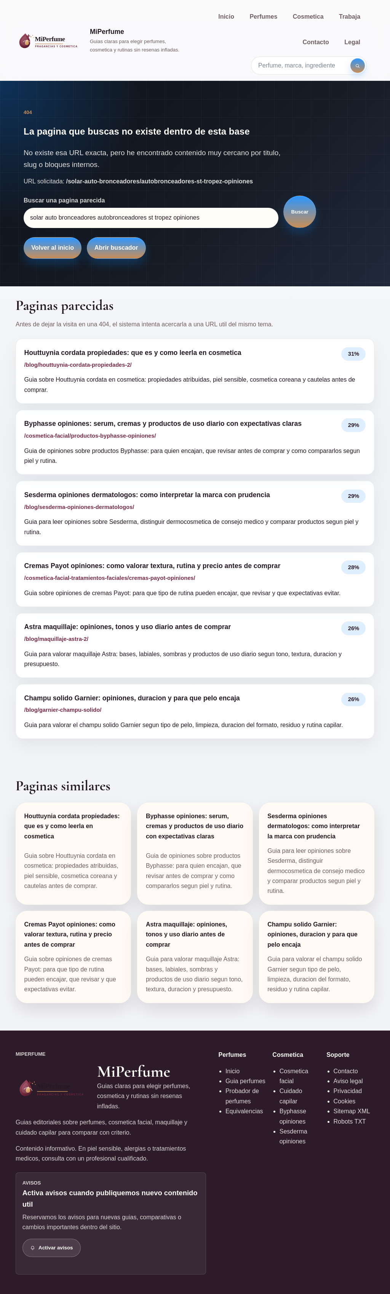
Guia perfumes (245, 1081)
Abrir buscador (116, 247)
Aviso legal (348, 1081)
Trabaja (349, 16)
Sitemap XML (352, 1111)
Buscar (299, 212)
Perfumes (263, 16)
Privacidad (348, 1091)
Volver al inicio (52, 247)
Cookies (345, 1101)
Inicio (226, 16)
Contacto (316, 42)
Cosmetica (308, 16)
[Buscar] (357, 65)
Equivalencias (244, 1111)
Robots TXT (350, 1121)
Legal (352, 42)
